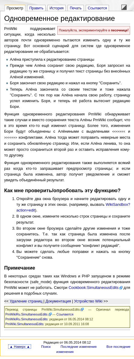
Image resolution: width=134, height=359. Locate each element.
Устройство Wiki (88, 301)
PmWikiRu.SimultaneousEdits (26, 313)
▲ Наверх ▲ (19, 346)
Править (36, 8)
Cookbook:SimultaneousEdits (94, 287)
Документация (58, 301)
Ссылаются (97, 8)
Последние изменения (79, 346)
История (56, 8)
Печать (75, 8)
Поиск (46, 346)
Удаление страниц (26, 301)
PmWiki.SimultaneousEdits (61, 309)
